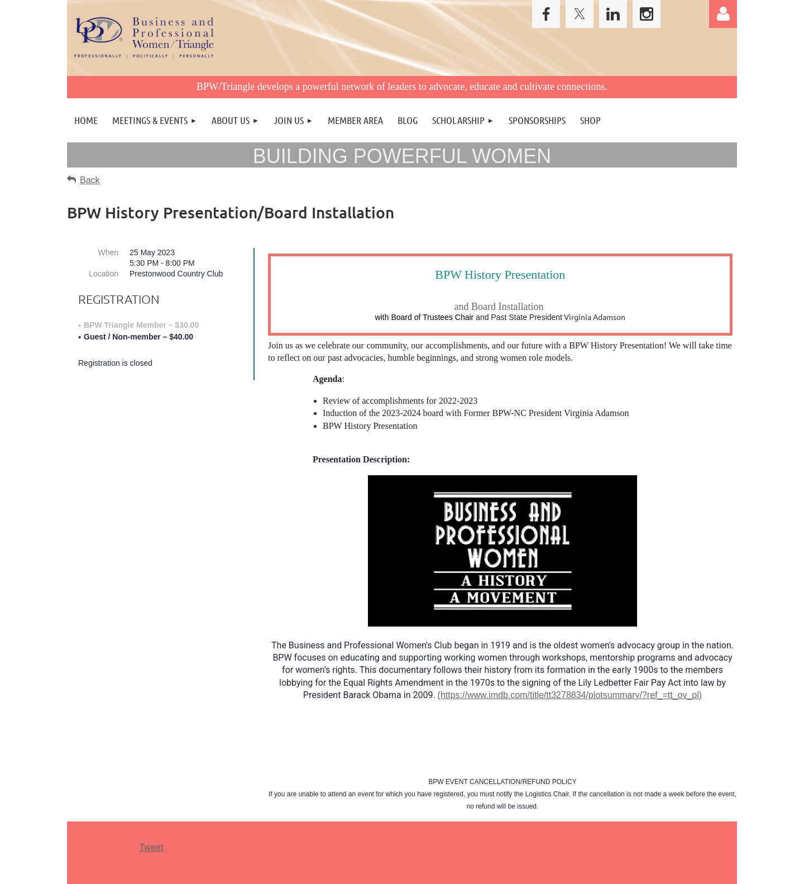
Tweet (151, 847)
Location (103, 273)
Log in (723, 14)
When (108, 252)
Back (90, 180)
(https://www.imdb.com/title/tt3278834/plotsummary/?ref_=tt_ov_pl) (570, 695)
